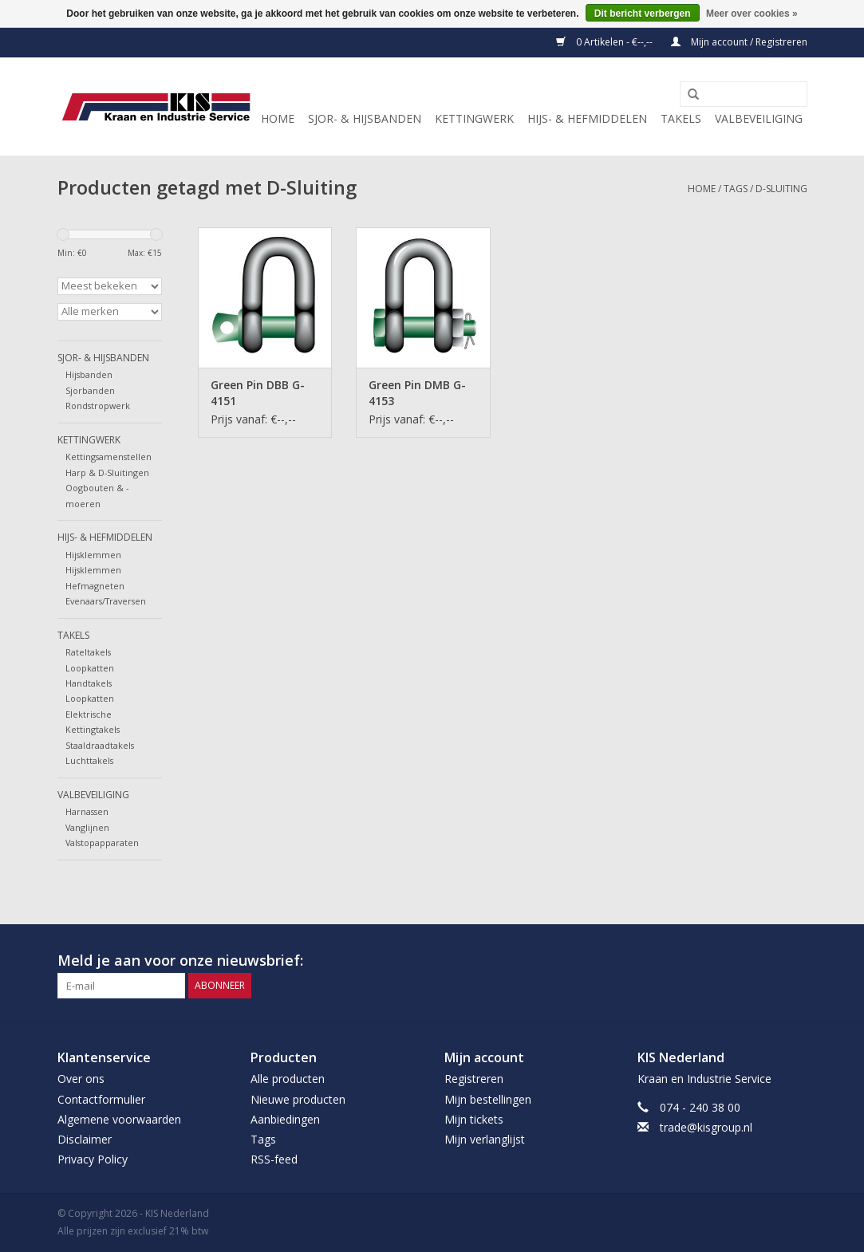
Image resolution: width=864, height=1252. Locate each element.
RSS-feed (274, 1159)
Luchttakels (89, 760)
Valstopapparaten (102, 842)
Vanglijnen (87, 827)
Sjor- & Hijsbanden (364, 118)
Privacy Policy (92, 1159)
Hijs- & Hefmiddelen (587, 118)
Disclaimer (84, 1139)
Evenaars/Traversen (105, 601)
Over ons (81, 1078)
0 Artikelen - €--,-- (605, 42)
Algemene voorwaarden (119, 1119)
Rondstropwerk (97, 405)
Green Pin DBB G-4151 (258, 392)
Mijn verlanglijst (484, 1139)
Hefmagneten (94, 586)
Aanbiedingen (285, 1119)
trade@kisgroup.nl (706, 1127)
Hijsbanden (88, 374)
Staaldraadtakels (99, 745)
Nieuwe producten (298, 1099)
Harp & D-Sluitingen (107, 472)
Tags (736, 188)
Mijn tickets (473, 1119)
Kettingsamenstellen (108, 457)
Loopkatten (89, 668)
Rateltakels (88, 652)
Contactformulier (101, 1099)
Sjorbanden (90, 390)
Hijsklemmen (93, 555)
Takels (681, 118)
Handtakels (88, 683)
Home (277, 118)
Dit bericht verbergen (642, 13)
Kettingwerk (474, 118)
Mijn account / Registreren (739, 42)
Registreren (473, 1078)
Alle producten (288, 1078)
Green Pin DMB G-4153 (417, 392)
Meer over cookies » (752, 13)
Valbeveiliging (759, 118)
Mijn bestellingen (487, 1099)
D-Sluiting (781, 188)
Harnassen (86, 811)
